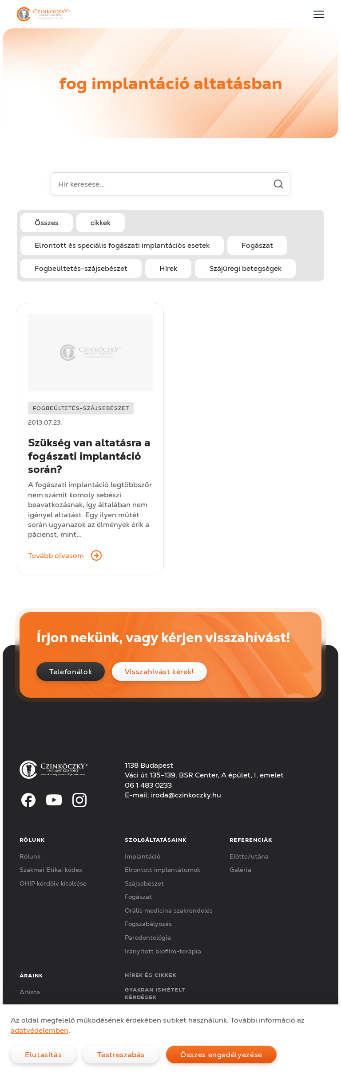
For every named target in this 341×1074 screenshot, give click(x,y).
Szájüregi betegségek (245, 268)
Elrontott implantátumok (162, 870)
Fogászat (257, 245)
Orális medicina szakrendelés (169, 910)
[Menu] (318, 14)
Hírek (168, 268)
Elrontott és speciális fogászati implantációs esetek (122, 245)
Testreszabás (121, 1054)
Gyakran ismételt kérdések (155, 993)
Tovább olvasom (65, 555)
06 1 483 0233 (148, 785)
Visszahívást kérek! (159, 671)
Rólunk (30, 856)
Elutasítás (43, 1054)
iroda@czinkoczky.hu (186, 794)
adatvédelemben (39, 1030)
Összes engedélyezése (221, 1054)
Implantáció (142, 856)
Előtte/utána (249, 856)
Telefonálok (70, 671)
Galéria (240, 870)
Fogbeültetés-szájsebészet (81, 268)
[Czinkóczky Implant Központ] (43, 14)
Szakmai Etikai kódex (51, 870)
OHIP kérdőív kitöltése (53, 883)
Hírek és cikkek (151, 975)
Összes (47, 222)
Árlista (30, 992)
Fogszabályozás (148, 924)
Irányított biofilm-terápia (163, 951)
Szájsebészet (144, 883)
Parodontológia (148, 937)
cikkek (101, 222)
